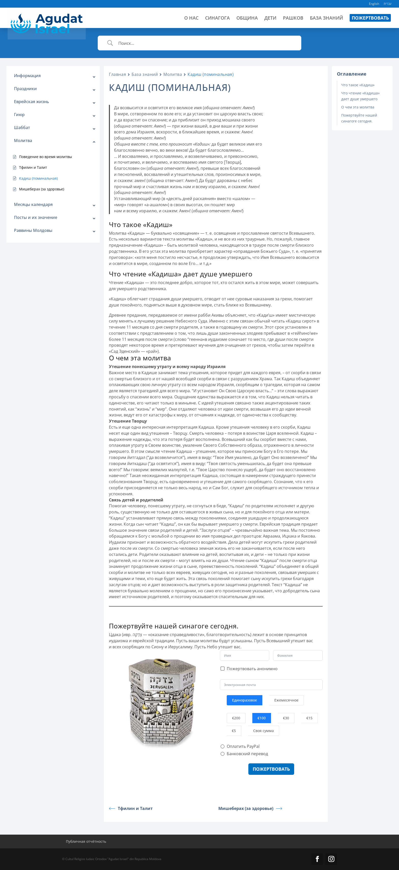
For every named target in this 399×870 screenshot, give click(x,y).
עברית (387, 4)
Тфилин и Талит (131, 808)
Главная (117, 74)
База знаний (145, 74)
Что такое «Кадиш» (358, 84)
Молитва (172, 74)
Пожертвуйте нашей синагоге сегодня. (359, 118)
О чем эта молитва (357, 107)
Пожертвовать (271, 769)
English (374, 4)
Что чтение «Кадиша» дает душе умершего (360, 96)
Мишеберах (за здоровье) (250, 808)
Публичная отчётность (86, 841)
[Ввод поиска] (206, 43)
